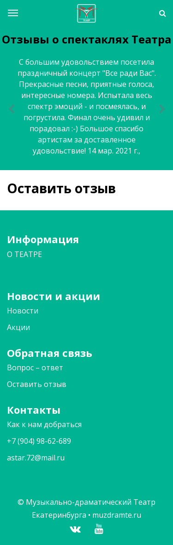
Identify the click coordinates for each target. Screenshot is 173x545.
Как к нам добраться (44, 424)
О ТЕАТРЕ (24, 254)
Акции (18, 327)
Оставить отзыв (36, 384)
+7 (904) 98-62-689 (39, 441)
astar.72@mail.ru (36, 458)
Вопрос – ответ (35, 367)
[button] (11, 109)
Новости (22, 311)
